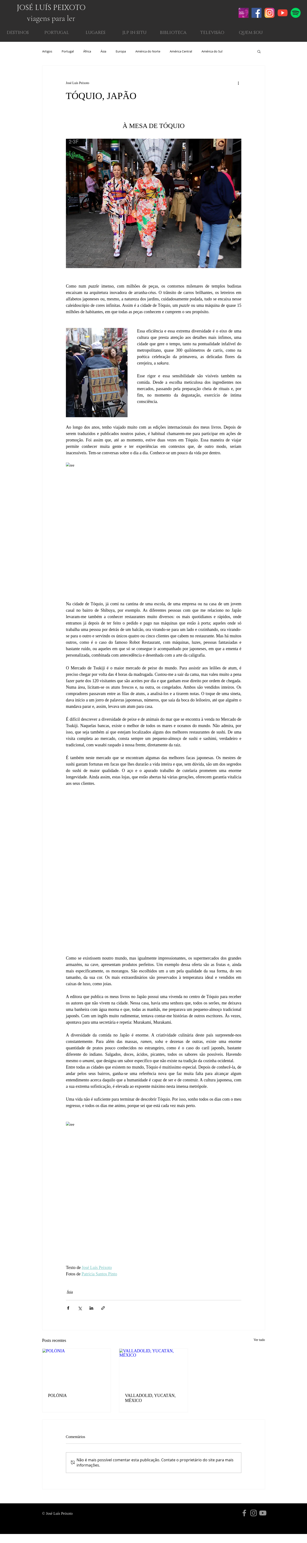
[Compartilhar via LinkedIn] (91, 1308)
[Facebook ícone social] (256, 13)
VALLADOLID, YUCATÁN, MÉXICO (150, 1398)
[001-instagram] (270, 13)
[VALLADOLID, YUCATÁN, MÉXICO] (153, 1368)
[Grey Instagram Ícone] (253, 1513)
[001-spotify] (296, 13)
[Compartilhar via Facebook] (68, 1308)
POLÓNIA (57, 1395)
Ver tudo (259, 1340)
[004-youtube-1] (283, 13)
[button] (251, 33)
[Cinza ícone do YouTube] (262, 1513)
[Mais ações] (238, 83)
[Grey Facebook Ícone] (244, 1513)
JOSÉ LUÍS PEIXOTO (51, 8)
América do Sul (212, 51)
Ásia (103, 51)
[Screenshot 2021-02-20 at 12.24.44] (243, 13)
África (87, 51)
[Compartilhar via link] (103, 1308)
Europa (121, 51)
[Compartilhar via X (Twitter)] (80, 1308)
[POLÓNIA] (76, 1368)
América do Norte (147, 51)
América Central (181, 51)
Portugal (68, 51)
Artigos (47, 51)
